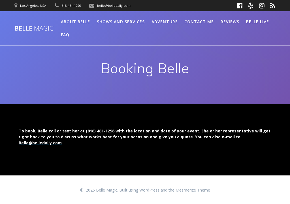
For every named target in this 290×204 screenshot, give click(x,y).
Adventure (165, 21)
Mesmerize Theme (193, 190)
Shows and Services (121, 21)
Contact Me (199, 21)
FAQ (65, 34)
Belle (33, 28)
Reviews (230, 21)
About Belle (75, 21)
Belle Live (257, 21)
